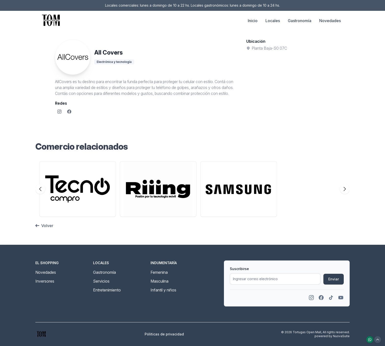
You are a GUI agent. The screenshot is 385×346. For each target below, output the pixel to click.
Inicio (253, 20)
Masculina (159, 281)
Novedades (330, 20)
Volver (44, 225)
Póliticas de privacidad (164, 334)
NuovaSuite (341, 336)
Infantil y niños (163, 290)
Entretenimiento (107, 290)
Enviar (333, 279)
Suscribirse (239, 269)
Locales (272, 20)
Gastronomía (299, 20)
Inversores (44, 281)
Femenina (159, 272)
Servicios (101, 281)
